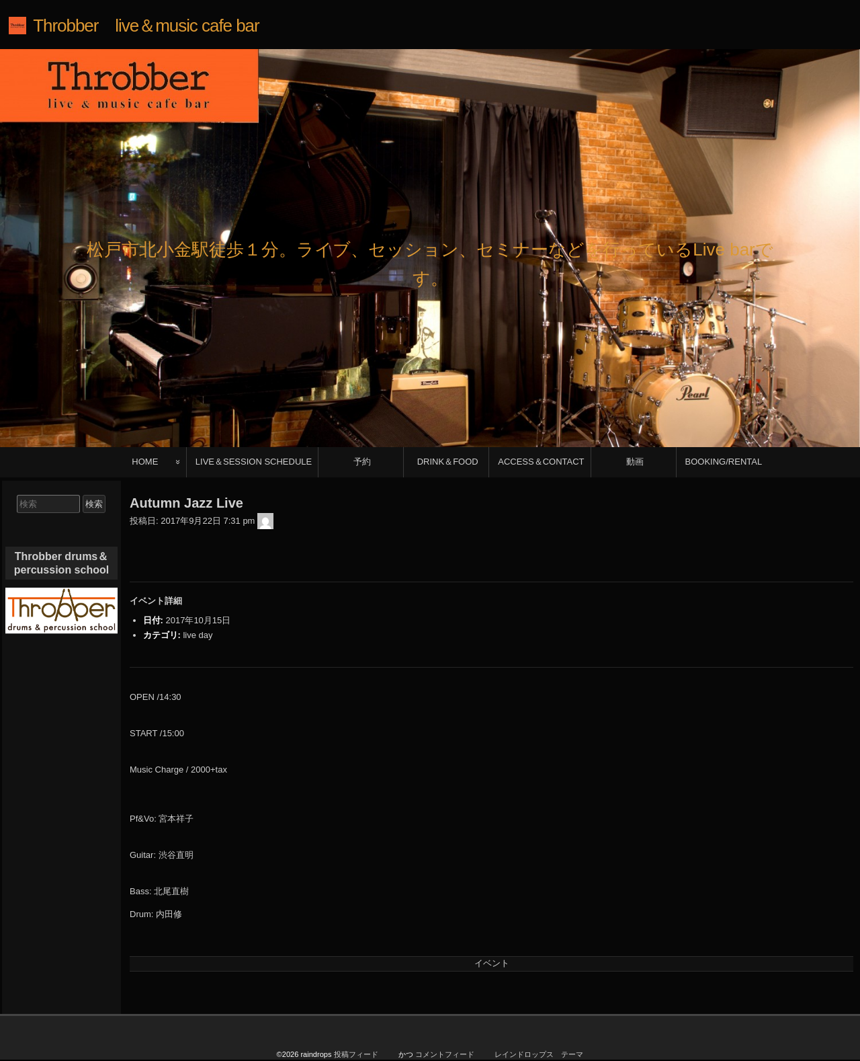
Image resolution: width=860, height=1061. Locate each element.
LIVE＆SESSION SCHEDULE (254, 462)
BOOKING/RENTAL (724, 462)
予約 (362, 462)
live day (197, 635)
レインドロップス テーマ (538, 1054)
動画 (635, 462)
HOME (145, 462)
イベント (491, 963)
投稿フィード (356, 1054)
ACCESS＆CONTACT (541, 462)
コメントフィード (444, 1054)
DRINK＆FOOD (447, 462)
